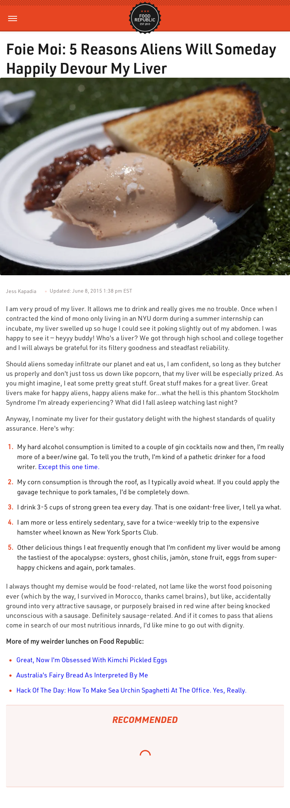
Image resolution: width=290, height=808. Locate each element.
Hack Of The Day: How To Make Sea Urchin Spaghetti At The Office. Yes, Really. (131, 690)
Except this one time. (69, 466)
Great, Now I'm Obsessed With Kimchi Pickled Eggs (91, 660)
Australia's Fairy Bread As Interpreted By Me (82, 675)
